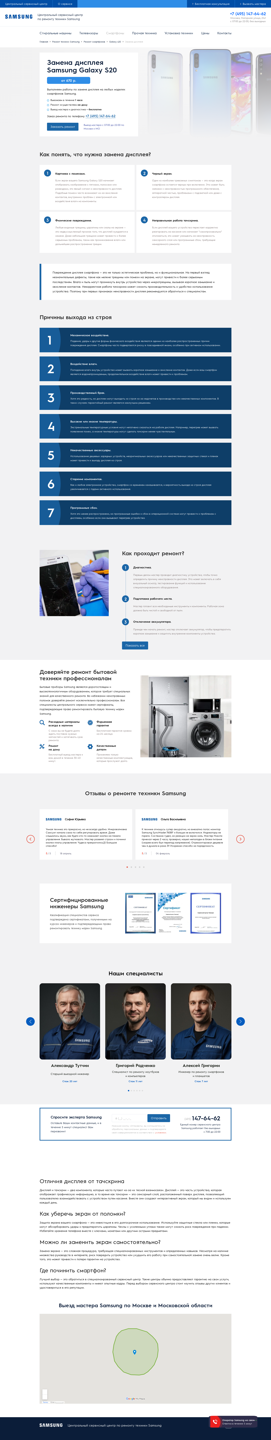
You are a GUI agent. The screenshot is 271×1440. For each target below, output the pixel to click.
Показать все (135, 645)
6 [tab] (142, 1088)
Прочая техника (144, 33)
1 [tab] (127, 864)
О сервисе (65, 4)
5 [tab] (144, 864)
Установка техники (179, 33)
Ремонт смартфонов (94, 41)
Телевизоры (88, 33)
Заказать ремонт (62, 126)
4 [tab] (139, 864)
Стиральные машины (55, 33)
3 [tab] (135, 864)
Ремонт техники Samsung (66, 41)
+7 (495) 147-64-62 (100, 116)
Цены (205, 33)
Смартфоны (115, 33)
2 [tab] (131, 864)
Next (240, 838)
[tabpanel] (86, 834)
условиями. (161, 1130)
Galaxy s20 (115, 41)
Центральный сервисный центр (26, 4)
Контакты (224, 33)
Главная (44, 41)
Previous (30, 838)
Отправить (159, 1115)
